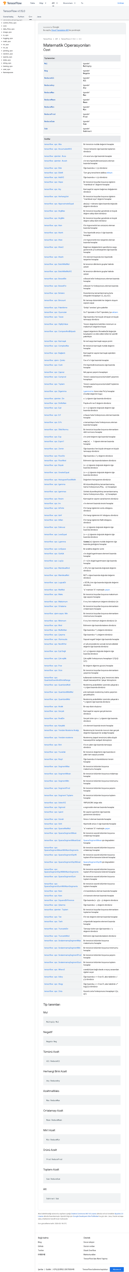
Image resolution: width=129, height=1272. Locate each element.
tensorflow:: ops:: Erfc (53, 422)
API (56, 39)
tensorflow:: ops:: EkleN (53, 173)
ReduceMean (49, 99)
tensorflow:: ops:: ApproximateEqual (59, 204)
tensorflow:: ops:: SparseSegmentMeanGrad (62, 840)
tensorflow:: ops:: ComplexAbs (56, 346)
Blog (40, 1242)
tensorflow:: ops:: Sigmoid (54, 807)
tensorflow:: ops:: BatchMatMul (56, 264)
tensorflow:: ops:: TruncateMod (56, 936)
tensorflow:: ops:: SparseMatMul (57, 828)
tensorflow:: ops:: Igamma (54, 484)
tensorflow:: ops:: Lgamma (55, 542)
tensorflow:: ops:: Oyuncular (55, 312)
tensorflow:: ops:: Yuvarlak (55, 752)
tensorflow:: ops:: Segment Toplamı (58, 795)
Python (21, 17)
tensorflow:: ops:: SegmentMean (57, 774)
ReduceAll (49, 78)
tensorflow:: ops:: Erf (52, 415)
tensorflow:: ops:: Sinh (53, 824)
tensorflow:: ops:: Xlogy (53, 984)
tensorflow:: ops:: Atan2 (53, 247)
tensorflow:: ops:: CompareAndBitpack (60, 331)
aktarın (115, 312)
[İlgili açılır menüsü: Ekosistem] (76, 3)
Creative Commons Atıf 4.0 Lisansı (83, 1214)
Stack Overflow (90, 1250)
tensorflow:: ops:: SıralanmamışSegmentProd (62, 955)
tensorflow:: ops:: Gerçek (54, 711)
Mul (45, 63)
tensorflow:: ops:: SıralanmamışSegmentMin (62, 948)
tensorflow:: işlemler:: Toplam (56, 910)
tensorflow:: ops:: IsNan (53, 520)
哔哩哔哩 (41, 1255)
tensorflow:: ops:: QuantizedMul (57, 699)
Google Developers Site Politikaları (86, 1216)
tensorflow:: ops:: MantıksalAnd (57, 568)
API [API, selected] (53, 3)
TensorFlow (47, 39)
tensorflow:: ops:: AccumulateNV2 (58, 149)
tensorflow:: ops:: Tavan (53, 317)
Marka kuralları (90, 1255)
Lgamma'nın (88, 391)
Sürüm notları (89, 1246)
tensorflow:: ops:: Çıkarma (54, 905)
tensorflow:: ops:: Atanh (53, 257)
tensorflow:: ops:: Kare (53, 891)
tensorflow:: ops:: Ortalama (55, 606)
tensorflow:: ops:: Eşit (52, 408)
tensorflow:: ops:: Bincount (55, 300)
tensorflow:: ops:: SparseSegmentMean (60, 833)
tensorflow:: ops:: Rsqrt (53, 759)
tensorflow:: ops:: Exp (52, 437)
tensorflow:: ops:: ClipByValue (56, 324)
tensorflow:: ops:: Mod (53, 625)
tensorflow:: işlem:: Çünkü (54, 360)
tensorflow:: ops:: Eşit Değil (55, 651)
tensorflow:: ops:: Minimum (55, 621)
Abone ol (117, 1269)
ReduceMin (49, 107)
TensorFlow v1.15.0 (14, 11)
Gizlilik (48, 1269)
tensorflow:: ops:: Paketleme (55, 308)
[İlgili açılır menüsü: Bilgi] (46, 3)
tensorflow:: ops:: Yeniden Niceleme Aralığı (61, 730)
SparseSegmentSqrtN (92, 862)
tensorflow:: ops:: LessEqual (55, 534)
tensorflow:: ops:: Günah (54, 819)
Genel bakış (8, 17)
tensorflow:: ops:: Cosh (53, 365)
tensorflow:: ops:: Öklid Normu (56, 430)
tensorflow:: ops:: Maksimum (56, 602)
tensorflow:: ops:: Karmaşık (55, 341)
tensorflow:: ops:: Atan (53, 240)
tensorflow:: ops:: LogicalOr (55, 582)
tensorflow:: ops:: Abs (53, 144)
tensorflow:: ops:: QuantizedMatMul (58, 692)
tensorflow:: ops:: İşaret (53, 812)
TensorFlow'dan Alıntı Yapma (95, 1259)
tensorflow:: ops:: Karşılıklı (54, 726)
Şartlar (40, 1269)
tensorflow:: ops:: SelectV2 (55, 803)
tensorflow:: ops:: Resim (54, 499)
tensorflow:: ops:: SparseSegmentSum (60, 877)
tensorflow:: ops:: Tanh (53, 921)
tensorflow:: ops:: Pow (53, 666)
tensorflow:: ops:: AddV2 (54, 177)
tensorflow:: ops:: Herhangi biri (56, 196)
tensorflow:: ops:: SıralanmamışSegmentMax (62, 941)
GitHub (120, 3)
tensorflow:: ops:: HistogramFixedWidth (60, 480)
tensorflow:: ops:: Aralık (53, 707)
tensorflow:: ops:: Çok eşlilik (55, 658)
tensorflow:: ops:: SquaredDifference (59, 900)
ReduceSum (49, 121)
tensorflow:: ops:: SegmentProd (57, 788)
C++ (80, 39)
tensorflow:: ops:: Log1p (53, 561)
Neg (46, 71)
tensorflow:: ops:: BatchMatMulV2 (58, 271)
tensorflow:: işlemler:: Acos (55, 156)
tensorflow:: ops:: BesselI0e (55, 279)
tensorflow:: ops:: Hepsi (53, 182)
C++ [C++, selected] (30, 17)
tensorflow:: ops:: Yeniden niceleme (58, 738)
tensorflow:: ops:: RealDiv (54, 718)
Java (39, 17)
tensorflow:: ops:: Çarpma (54, 635)
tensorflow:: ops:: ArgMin (54, 218)
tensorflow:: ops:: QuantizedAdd (57, 685)
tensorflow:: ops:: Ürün (53, 670)
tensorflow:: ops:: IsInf (53, 515)
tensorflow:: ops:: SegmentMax (57, 766)
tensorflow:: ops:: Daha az (54, 527)
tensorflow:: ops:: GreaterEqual (56, 472)
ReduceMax (49, 92)
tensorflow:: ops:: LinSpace (55, 549)
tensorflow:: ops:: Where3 (54, 970)
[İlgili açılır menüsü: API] (58, 3)
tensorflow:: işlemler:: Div (54, 399)
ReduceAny (49, 85)
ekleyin (109, 173)
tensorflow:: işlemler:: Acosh (55, 161)
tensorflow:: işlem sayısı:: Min (56, 613)
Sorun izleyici (89, 1242)
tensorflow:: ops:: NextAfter (55, 644)
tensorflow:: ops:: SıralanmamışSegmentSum (62, 962)
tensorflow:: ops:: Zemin (54, 449)
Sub (46, 128)
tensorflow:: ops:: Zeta (53, 991)
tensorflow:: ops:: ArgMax (54, 211)
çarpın (107, 590)
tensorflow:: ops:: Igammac (55, 492)
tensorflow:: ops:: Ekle (53, 168)
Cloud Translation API (60, 30)
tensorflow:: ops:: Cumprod (55, 377)
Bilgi (41, 3)
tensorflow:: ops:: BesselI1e (55, 286)
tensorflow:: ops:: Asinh (53, 233)
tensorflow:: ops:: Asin (53, 225)
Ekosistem (68, 3)
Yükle (32, 3)
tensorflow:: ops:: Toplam (54, 384)
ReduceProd (49, 114)
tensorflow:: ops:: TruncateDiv (56, 929)
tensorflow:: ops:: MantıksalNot (56, 575)
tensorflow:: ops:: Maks (53, 594)
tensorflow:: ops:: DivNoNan (55, 403)
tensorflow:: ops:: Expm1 (54, 441)
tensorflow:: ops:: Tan (53, 917)
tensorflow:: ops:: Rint (53, 745)
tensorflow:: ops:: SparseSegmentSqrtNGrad (62, 862)
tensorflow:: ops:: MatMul (54, 590)
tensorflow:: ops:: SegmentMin (56, 781)
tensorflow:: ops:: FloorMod (55, 461)
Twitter (41, 1250)
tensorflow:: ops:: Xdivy (53, 977)
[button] (17, 19)
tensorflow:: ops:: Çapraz (54, 372)
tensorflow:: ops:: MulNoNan (55, 630)
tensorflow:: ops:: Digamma (55, 391)
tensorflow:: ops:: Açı (52, 189)
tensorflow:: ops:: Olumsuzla (55, 639)
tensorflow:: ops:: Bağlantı (54, 353)
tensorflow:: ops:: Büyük (53, 465)
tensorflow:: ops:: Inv (52, 503)
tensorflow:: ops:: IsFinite (54, 508)
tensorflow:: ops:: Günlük (54, 554)
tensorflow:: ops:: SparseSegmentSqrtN (60, 855)
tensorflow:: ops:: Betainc (54, 293)
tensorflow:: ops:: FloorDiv (54, 456)
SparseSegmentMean (92, 840)
